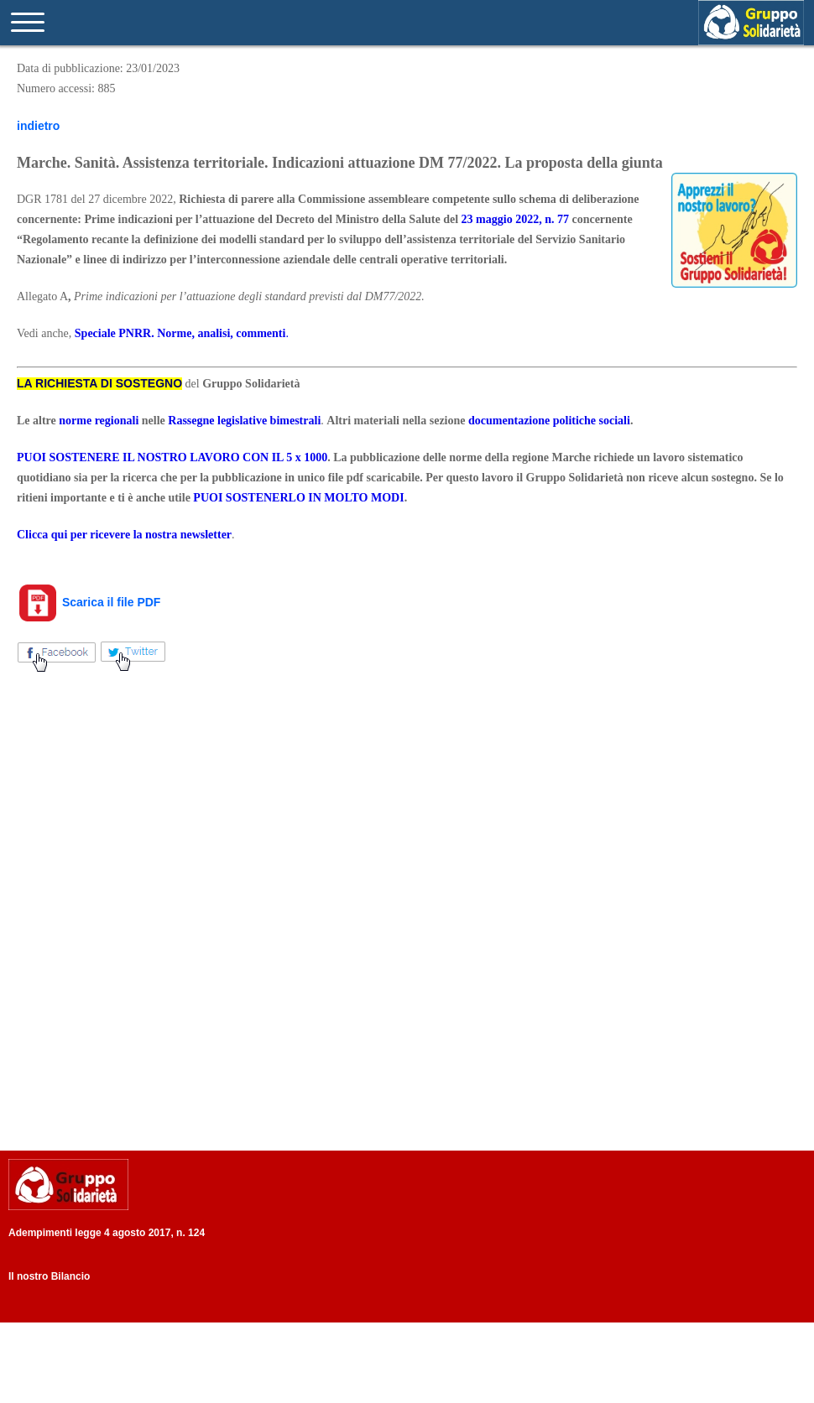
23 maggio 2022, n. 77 (515, 219)
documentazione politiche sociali (549, 420)
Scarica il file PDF (88, 602)
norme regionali (98, 420)
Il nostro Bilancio (49, 1276)
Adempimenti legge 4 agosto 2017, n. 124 (106, 1233)
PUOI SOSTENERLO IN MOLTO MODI (298, 497)
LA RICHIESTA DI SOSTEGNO (99, 383)
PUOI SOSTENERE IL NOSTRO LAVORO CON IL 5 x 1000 (172, 457)
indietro (38, 126)
